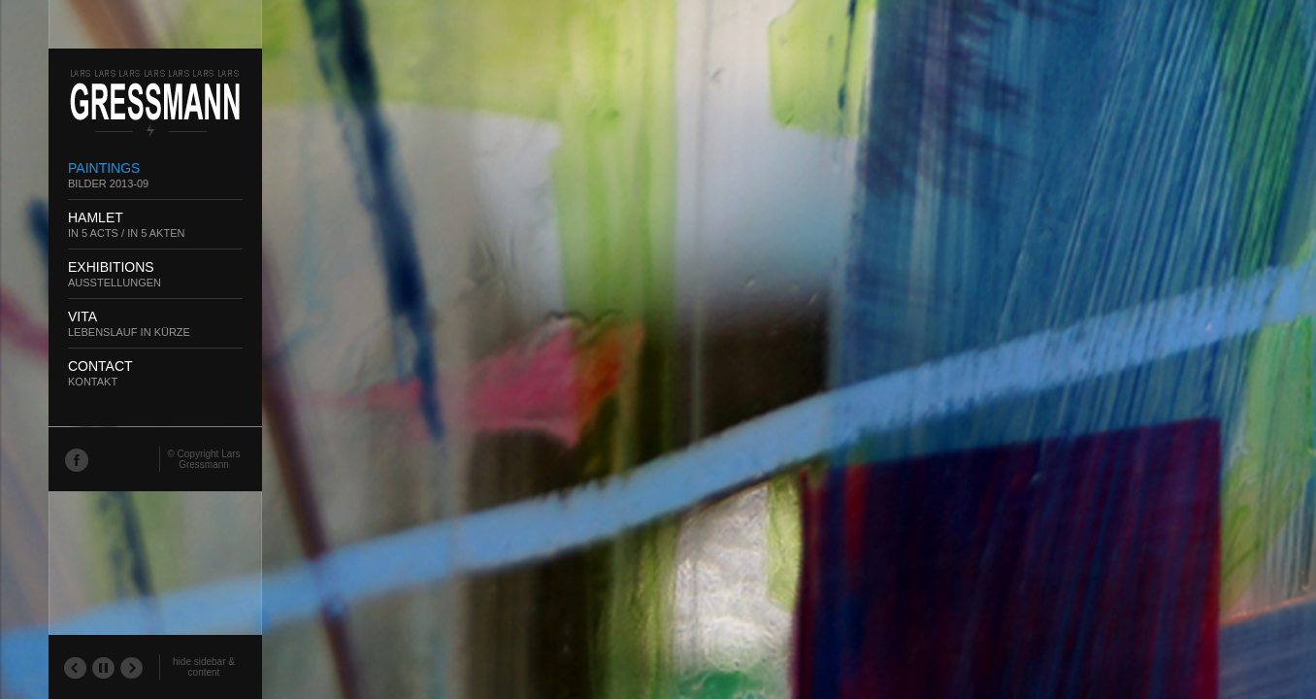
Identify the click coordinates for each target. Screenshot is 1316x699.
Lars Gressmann (209, 459)
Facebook (75, 459)
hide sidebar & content (204, 667)
